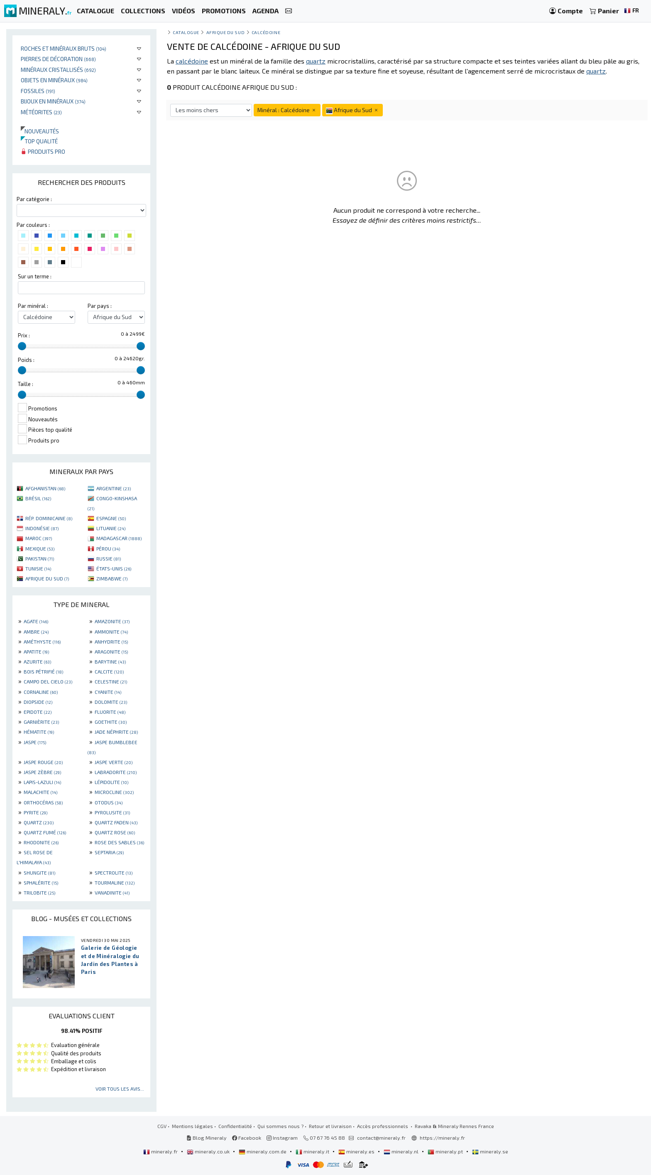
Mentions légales (192, 1126)
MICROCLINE (114, 792)
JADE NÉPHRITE (116, 732)
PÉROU (108, 548)
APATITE (36, 651)
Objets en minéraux (54, 80)
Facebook (246, 1138)
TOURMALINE (115, 882)
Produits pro (43, 151)
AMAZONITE (112, 621)
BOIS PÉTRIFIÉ (43, 671)
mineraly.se (490, 1151)
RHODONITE (41, 842)
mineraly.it (313, 1151)
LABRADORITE (116, 772)
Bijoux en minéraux (53, 101)
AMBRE (36, 631)
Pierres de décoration (58, 58)
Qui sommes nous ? (280, 1126)
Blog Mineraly (206, 1138)
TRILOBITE (39, 892)
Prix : (24, 335)
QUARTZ (39, 822)
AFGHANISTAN (45, 488)
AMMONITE (111, 631)
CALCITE (109, 671)
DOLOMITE (111, 702)
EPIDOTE (37, 712)
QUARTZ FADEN (116, 822)
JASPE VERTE (113, 762)
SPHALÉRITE (41, 882)
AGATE (36, 621)
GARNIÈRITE (41, 722)
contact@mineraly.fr (381, 1138)
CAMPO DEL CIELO (48, 681)
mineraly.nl (402, 1151)
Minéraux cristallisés (58, 69)
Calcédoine (266, 32)
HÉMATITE (39, 732)
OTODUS (108, 802)
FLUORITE (110, 712)
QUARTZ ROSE (115, 832)
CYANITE (108, 692)
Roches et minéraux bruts (63, 48)
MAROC (38, 538)
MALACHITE (40, 792)
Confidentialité (235, 1126)
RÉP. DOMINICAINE (48, 518)
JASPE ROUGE (43, 762)
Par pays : (100, 305)
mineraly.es (357, 1151)
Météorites (41, 112)
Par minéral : (33, 305)
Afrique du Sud (225, 32)
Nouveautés (40, 131)
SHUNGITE (39, 872)
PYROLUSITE (112, 812)
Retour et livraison (330, 1126)
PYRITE (35, 812)
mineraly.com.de (263, 1151)
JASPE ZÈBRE (42, 772)
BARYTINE (110, 661)
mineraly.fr (161, 1151)
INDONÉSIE (42, 528)
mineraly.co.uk (209, 1151)
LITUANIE (110, 528)
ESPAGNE (111, 518)
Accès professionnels (383, 1126)
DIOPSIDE (38, 702)
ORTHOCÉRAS (43, 802)
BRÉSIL (38, 498)
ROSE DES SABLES (119, 842)
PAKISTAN (39, 558)
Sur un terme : (34, 276)
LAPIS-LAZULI (42, 782)
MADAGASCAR (119, 538)
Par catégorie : (34, 199)
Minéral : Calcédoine (287, 109)
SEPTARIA (109, 852)
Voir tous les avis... (119, 1088)
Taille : (25, 384)
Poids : (26, 359)
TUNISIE (38, 568)
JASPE (35, 742)
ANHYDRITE (111, 641)
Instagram (282, 1138)
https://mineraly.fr (442, 1138)
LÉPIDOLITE (111, 782)
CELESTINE (111, 681)
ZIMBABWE (111, 578)
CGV (161, 1126)
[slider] (22, 346)
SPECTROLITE (113, 872)
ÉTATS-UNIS (113, 568)
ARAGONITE (111, 651)
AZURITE (37, 661)
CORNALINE (41, 692)
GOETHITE (111, 722)
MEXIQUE (39, 548)
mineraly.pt (446, 1151)
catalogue (186, 32)
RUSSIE (108, 558)
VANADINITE (112, 892)
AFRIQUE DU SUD (47, 578)
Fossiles (38, 90)
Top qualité (39, 141)
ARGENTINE (113, 488)
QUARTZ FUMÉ (45, 832)
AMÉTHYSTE (42, 641)
